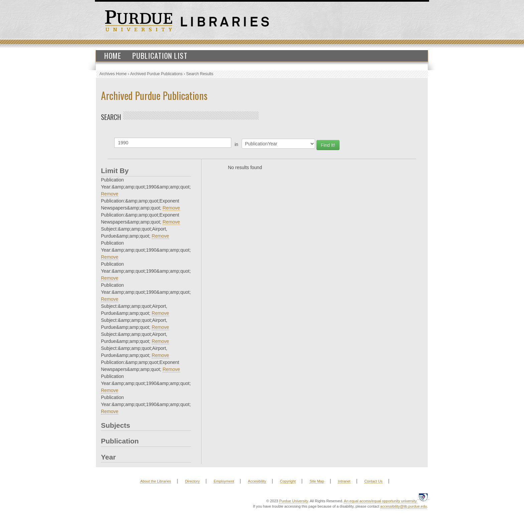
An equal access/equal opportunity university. (380, 501)
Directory (192, 481)
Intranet (344, 481)
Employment (224, 481)
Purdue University (293, 501)
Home (112, 55)
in (236, 144)
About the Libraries (155, 481)
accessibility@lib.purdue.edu (403, 506)
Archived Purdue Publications (156, 74)
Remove (109, 193)
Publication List (159, 55)
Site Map (316, 481)
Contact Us (373, 481)
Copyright (288, 481)
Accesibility (257, 481)
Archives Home (113, 74)
